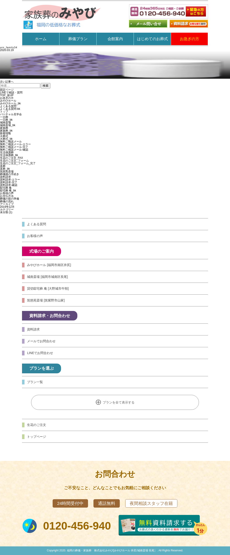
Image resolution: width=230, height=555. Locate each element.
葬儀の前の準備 (9, 198)
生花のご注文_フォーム (14, 160)
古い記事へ (7, 81)
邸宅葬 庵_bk (8, 190)
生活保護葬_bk (9, 155)
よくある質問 (8, 106)
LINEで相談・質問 (11, 92)
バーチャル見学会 (11, 114)
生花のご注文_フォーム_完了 (18, 163)
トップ (4, 111)
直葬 (2, 166)
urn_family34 (8, 47)
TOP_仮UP (7, 95)
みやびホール (8, 100)
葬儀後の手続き (9, 174)
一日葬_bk (6, 119)
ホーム (40, 39)
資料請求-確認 (8, 185)
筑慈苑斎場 (7, 171)
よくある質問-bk (10, 108)
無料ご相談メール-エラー (15, 144)
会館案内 (115, 39)
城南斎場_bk (7, 125)
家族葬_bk (6, 130)
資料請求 (5, 176)
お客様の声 (7, 193)
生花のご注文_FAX (11, 157)
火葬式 (4, 136)
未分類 (4, 212)
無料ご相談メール (11, 141)
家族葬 (4, 128)
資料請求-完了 (8, 182)
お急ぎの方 (189, 39)
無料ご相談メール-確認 (14, 149)
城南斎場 (5, 122)
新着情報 (5, 133)
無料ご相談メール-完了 (14, 147)
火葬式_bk (6, 138)
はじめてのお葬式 (152, 39)
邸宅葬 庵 (6, 187)
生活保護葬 (7, 152)
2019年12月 (7, 206)
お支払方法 (7, 196)
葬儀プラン (78, 39)
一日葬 (4, 117)
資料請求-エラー (10, 179)
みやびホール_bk (10, 103)
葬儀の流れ (7, 201)
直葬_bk (5, 168)
